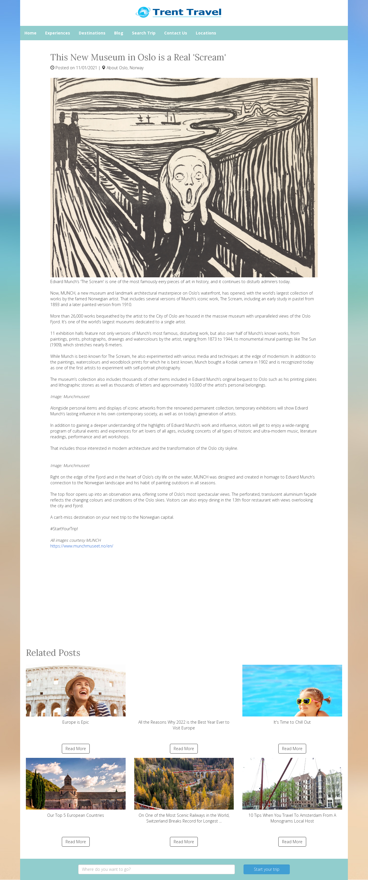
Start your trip (266, 869)
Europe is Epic (76, 695)
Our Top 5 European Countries (76, 788)
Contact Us (175, 33)
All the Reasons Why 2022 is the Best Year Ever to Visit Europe (184, 698)
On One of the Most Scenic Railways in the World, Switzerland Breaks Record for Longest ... (184, 791)
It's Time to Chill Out (292, 695)
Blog (118, 33)
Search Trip (144, 33)
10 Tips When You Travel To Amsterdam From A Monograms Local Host (292, 791)
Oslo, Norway (131, 67)
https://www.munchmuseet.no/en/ (81, 546)
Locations (206, 33)
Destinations (92, 33)
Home (30, 33)
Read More (76, 748)
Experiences (57, 33)
